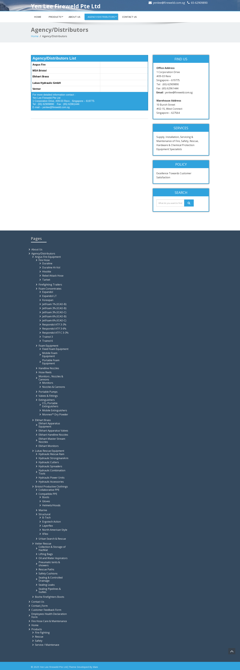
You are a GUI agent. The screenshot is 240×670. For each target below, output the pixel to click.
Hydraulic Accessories (51, 481)
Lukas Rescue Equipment (49, 450)
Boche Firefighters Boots (49, 596)
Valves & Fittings (48, 395)
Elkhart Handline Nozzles (53, 434)
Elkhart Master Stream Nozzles (52, 440)
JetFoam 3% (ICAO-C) (54, 312)
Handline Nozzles (49, 368)
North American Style (54, 529)
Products (56, 16)
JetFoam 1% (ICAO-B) (54, 304)
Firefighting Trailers (50, 284)
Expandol (47, 291)
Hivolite (46, 271)
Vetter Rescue (43, 543)
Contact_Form (39, 605)
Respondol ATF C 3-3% (55, 332)
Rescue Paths (46, 569)
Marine (43, 510)
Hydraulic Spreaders (50, 466)
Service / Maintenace (47, 644)
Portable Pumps (48, 391)
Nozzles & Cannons (53, 386)
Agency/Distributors (102, 16)
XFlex (45, 533)
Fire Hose (44, 260)
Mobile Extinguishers (54, 410)
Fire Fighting (42, 632)
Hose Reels (45, 372)
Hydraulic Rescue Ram (51, 454)
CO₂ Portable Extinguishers (50, 405)
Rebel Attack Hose (52, 275)
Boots (45, 497)
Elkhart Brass (43, 420)
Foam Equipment (48, 345)
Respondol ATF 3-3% (54, 324)
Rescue (39, 636)
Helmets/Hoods (51, 505)
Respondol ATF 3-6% (54, 328)
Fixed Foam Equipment (55, 349)
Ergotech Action (51, 521)
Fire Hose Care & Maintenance (49, 621)
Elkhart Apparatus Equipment (49, 425)
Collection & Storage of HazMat (52, 548)
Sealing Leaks (47, 584)
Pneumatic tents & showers (49, 564)
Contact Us (129, 16)
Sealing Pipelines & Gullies (50, 590)
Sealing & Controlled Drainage (50, 579)
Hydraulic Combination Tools (52, 472)
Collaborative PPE (49, 489)
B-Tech (46, 517)
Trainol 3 (47, 336)
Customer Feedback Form (46, 609)
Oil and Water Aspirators (53, 558)
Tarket (46, 279)
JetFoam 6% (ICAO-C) (54, 320)
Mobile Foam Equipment (49, 354)
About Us (74, 16)
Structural (44, 514)
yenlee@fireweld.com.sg (169, 3)
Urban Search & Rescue (52, 538)
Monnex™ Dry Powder (55, 414)
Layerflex (47, 525)
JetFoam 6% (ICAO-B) (54, 316)
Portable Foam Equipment (50, 362)
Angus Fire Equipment (48, 256)
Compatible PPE (48, 493)
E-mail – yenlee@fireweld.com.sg (51, 107)
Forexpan (47, 300)
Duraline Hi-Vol (51, 267)
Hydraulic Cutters (49, 462)
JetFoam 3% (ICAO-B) (54, 308)
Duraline (47, 263)
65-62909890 (199, 3)
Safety (38, 640)
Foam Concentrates (50, 288)
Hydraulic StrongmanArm (53, 458)
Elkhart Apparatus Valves (53, 430)
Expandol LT (49, 296)
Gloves (46, 501)
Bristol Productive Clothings (51, 486)
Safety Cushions (48, 573)
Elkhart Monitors (49, 446)
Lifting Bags (46, 554)
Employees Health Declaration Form (49, 615)
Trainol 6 (47, 340)
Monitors (47, 382)
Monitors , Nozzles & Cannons (51, 378)
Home (37, 16)
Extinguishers (47, 399)
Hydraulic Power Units (52, 477)
